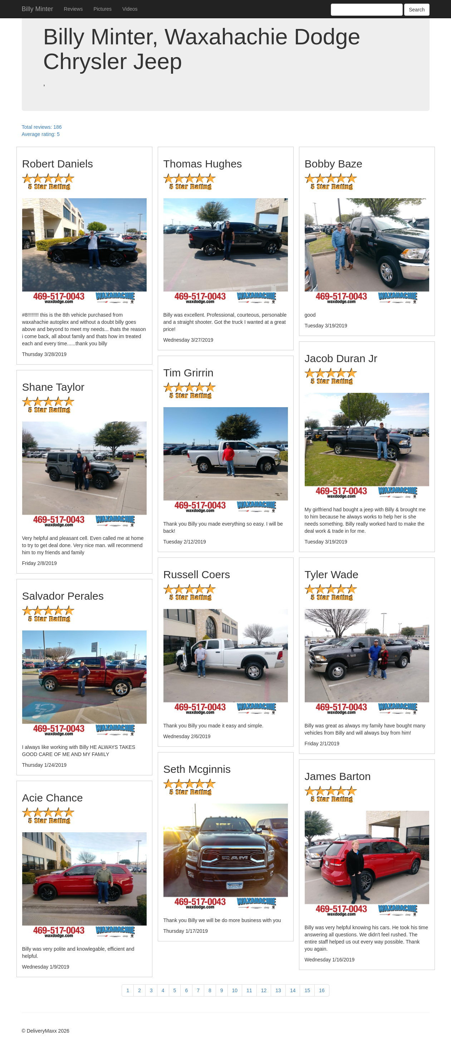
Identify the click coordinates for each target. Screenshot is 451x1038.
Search (417, 10)
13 (278, 990)
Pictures (102, 9)
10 (235, 990)
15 (307, 990)
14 (293, 990)
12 (264, 990)
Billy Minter (37, 9)
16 (322, 990)
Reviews (73, 9)
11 (249, 990)
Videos (130, 9)
